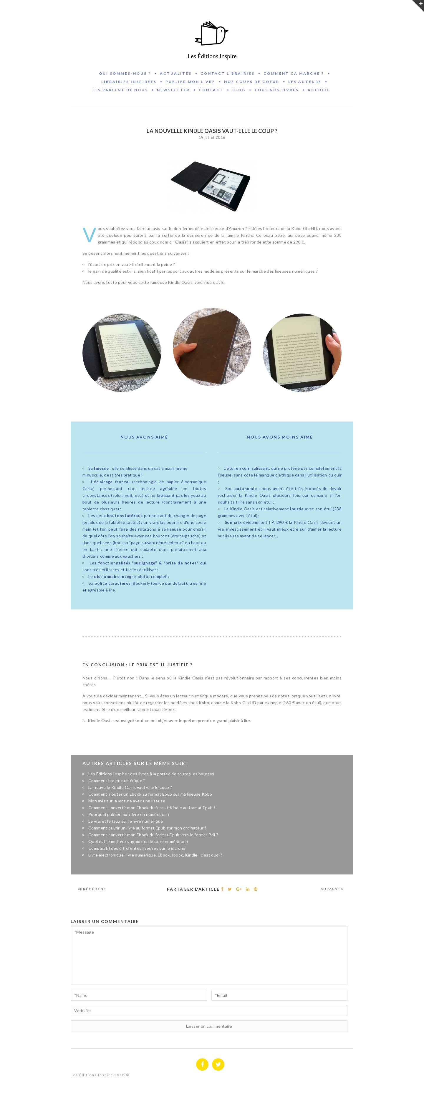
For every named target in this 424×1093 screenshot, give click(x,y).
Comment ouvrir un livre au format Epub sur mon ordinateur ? (147, 827)
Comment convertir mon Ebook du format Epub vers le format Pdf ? (153, 834)
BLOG (239, 90)
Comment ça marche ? (294, 73)
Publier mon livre (190, 81)
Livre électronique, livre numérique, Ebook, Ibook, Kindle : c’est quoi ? (155, 854)
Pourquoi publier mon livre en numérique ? (129, 814)
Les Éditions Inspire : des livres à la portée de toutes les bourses (151, 773)
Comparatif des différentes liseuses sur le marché (137, 848)
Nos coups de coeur (251, 81)
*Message (209, 955)
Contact (211, 90)
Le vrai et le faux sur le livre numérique (125, 821)
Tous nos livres (276, 90)
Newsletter (173, 90)
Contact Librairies (228, 73)
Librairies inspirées (129, 81)
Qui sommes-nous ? (125, 73)
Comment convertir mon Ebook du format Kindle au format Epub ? (152, 807)
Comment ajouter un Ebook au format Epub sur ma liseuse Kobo (150, 794)
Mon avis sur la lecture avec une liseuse (126, 800)
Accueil (318, 90)
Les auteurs (305, 81)
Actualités (176, 73)
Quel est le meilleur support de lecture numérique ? (138, 841)
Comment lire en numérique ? (116, 780)
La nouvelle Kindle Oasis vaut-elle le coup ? (130, 787)
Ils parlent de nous (120, 90)
